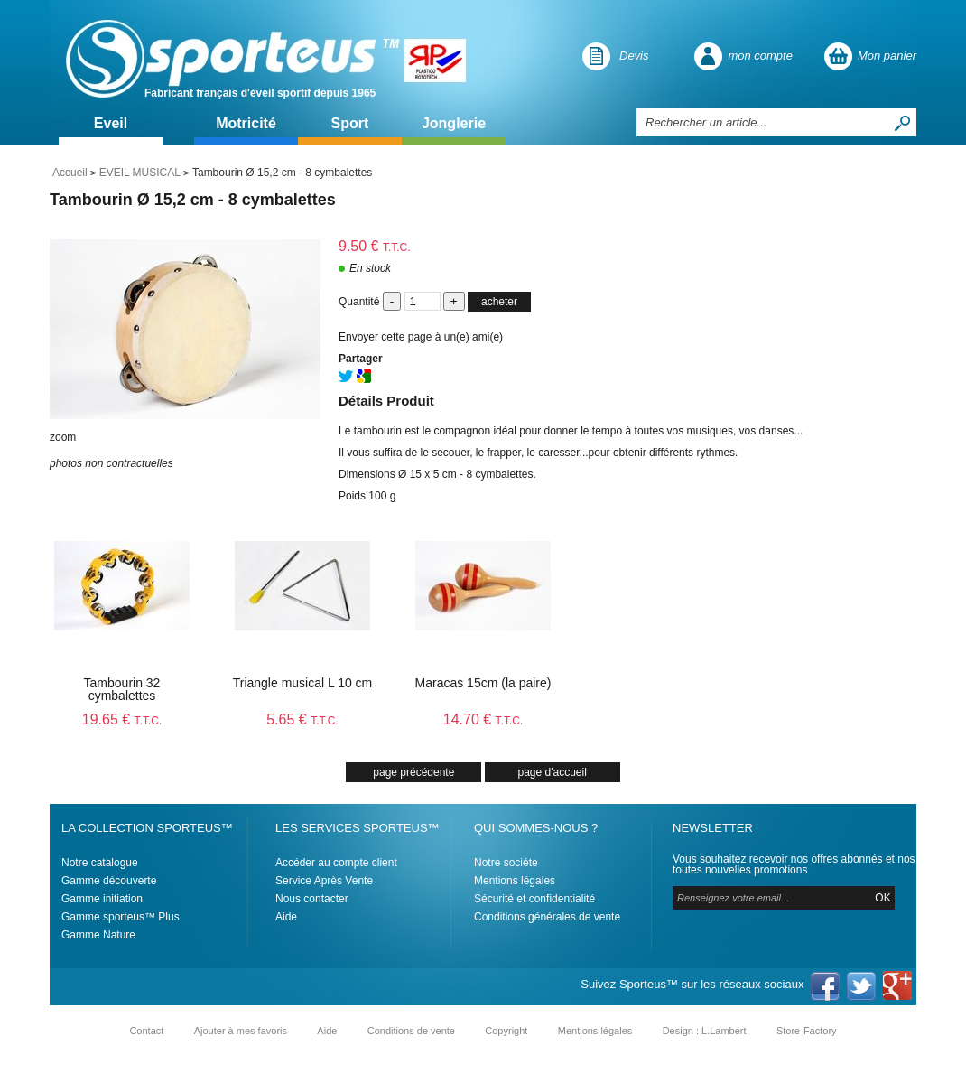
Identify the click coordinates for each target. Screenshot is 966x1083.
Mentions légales (514, 880)
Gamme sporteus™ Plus (120, 916)
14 (483, 719)
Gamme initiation (102, 898)
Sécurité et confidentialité (534, 898)
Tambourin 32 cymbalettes (122, 689)
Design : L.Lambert (705, 1030)
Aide (286, 916)
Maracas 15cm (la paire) (483, 683)
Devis (634, 55)
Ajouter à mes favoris (240, 1030)
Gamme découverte (108, 880)
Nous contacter (311, 898)
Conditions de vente (411, 1030)
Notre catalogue (99, 862)
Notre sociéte (506, 862)
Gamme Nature (98, 935)
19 (122, 719)
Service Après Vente (324, 880)
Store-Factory (806, 1030)
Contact (146, 1030)
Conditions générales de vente (547, 916)
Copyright (506, 1030)
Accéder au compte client (336, 862)
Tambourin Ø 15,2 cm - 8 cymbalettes (193, 200)
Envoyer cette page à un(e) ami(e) (421, 337)
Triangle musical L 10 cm (303, 683)
